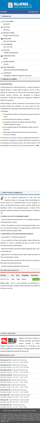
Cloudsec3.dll (6, 405)
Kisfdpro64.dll (7, 370)
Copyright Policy (16, 410)
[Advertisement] (20, 169)
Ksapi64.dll (5, 395)
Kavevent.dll (6, 360)
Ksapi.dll (5, 400)
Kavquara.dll (6, 365)
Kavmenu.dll (6, 380)
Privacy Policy (26, 410)
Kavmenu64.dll (7, 375)
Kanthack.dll (6, 390)
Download (36, 279)
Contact (33, 410)
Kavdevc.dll (6, 385)
